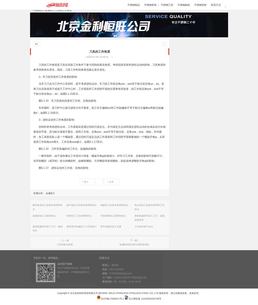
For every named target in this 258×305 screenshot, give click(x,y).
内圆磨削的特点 (183, 119)
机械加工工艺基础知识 (186, 105)
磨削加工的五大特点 (185, 129)
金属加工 (50, 193)
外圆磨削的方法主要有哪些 (189, 124)
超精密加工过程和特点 (186, 69)
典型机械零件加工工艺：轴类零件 (192, 87)
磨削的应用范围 (183, 110)
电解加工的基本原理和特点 (189, 59)
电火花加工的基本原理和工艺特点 (192, 64)
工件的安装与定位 (184, 101)
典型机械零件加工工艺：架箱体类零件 (194, 82)
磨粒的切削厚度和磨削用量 (189, 133)
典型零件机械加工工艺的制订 (190, 92)
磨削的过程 (180, 138)
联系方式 (216, 4)
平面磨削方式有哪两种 (186, 115)
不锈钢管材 (200, 4)
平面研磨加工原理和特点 (187, 78)
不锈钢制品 (133, 4)
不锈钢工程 (167, 4)
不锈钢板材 (184, 4)
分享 (110, 182)
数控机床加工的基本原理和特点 (191, 50)
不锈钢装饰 (150, 4)
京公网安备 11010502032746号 (143, 298)
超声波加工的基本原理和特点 (190, 55)
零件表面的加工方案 (185, 96)
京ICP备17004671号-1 (110, 298)
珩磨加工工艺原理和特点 (187, 73)
